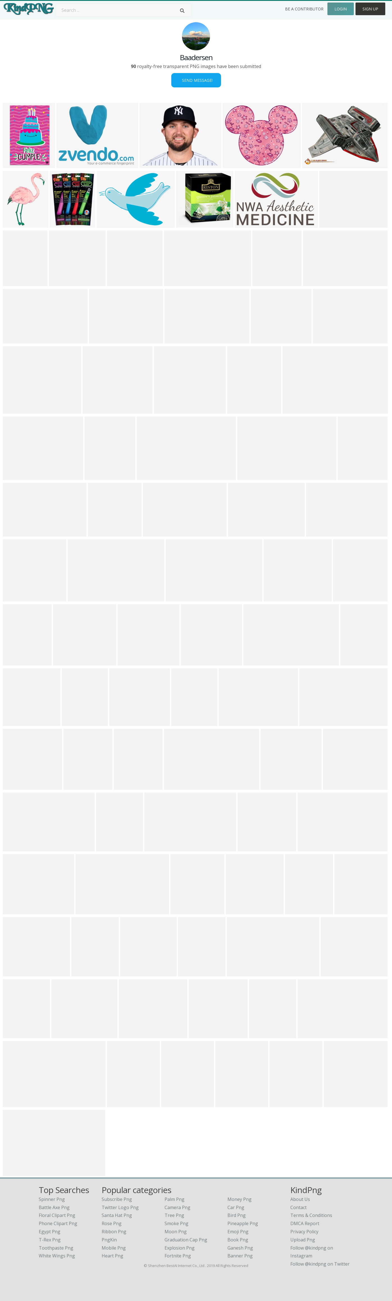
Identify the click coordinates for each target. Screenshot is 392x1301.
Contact (298, 1207)
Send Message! (196, 80)
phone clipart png (58, 1223)
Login (340, 9)
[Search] (182, 10)
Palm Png (174, 1199)
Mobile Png (114, 1248)
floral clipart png (57, 1215)
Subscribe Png (117, 1199)
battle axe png (54, 1207)
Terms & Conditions (311, 1215)
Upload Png (302, 1240)
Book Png (237, 1240)
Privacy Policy (304, 1231)
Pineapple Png (242, 1223)
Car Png (235, 1207)
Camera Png (177, 1207)
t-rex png (50, 1240)
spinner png (52, 1199)
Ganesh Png (240, 1248)
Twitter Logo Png (120, 1207)
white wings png (57, 1256)
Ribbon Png (114, 1231)
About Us (300, 1199)
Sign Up (370, 9)
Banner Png (240, 1256)
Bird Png (236, 1215)
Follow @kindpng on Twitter (320, 1264)
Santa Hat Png (117, 1215)
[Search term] (124, 10)
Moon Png (176, 1231)
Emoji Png (238, 1231)
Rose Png (112, 1223)
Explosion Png (180, 1248)
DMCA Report (304, 1223)
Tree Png (174, 1215)
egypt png (49, 1231)
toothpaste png (56, 1248)
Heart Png (112, 1256)
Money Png (239, 1199)
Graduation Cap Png (186, 1240)
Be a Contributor (304, 9)
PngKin (109, 1240)
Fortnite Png (178, 1256)
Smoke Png (176, 1223)
